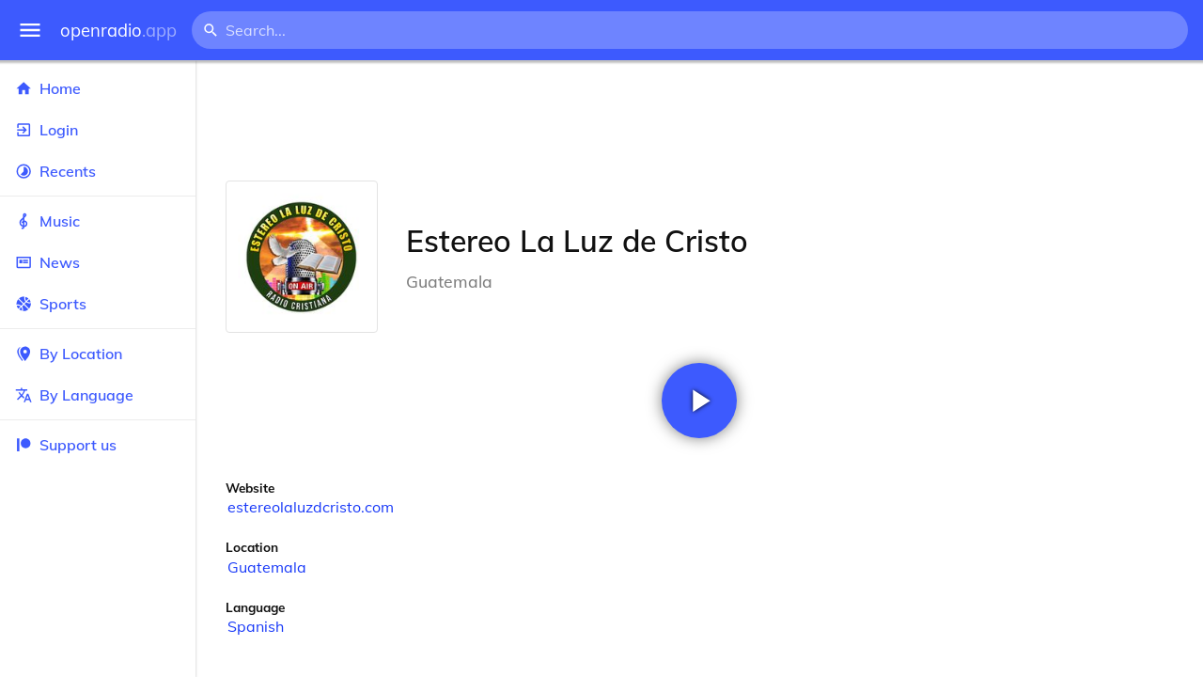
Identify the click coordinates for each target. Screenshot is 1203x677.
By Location (97, 353)
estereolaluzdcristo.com (310, 506)
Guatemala (266, 567)
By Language (97, 395)
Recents (97, 171)
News (97, 262)
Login (97, 129)
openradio (118, 30)
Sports (97, 303)
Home (97, 88)
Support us (66, 444)
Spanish (255, 626)
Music (97, 221)
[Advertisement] (699, 120)
